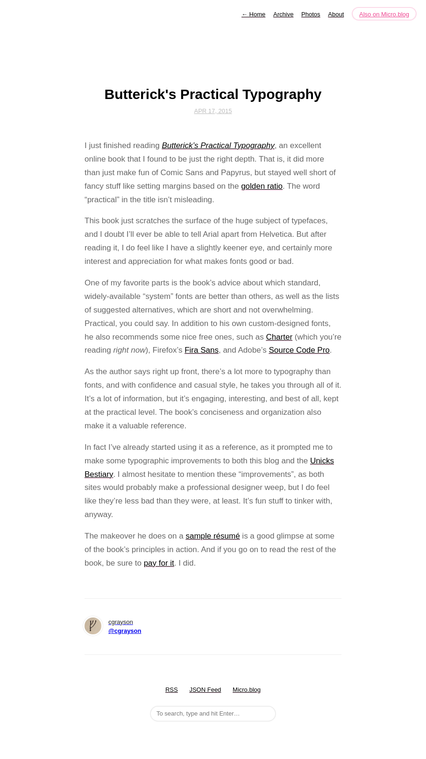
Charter (279, 337)
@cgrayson (124, 630)
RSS (171, 689)
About (336, 14)
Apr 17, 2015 (213, 110)
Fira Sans (202, 350)
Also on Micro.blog (384, 14)
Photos (310, 14)
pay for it (159, 563)
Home (253, 14)
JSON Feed (205, 689)
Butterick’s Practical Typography (218, 145)
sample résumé (212, 536)
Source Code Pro (299, 350)
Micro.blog (247, 689)
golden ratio (262, 186)
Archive (283, 14)
